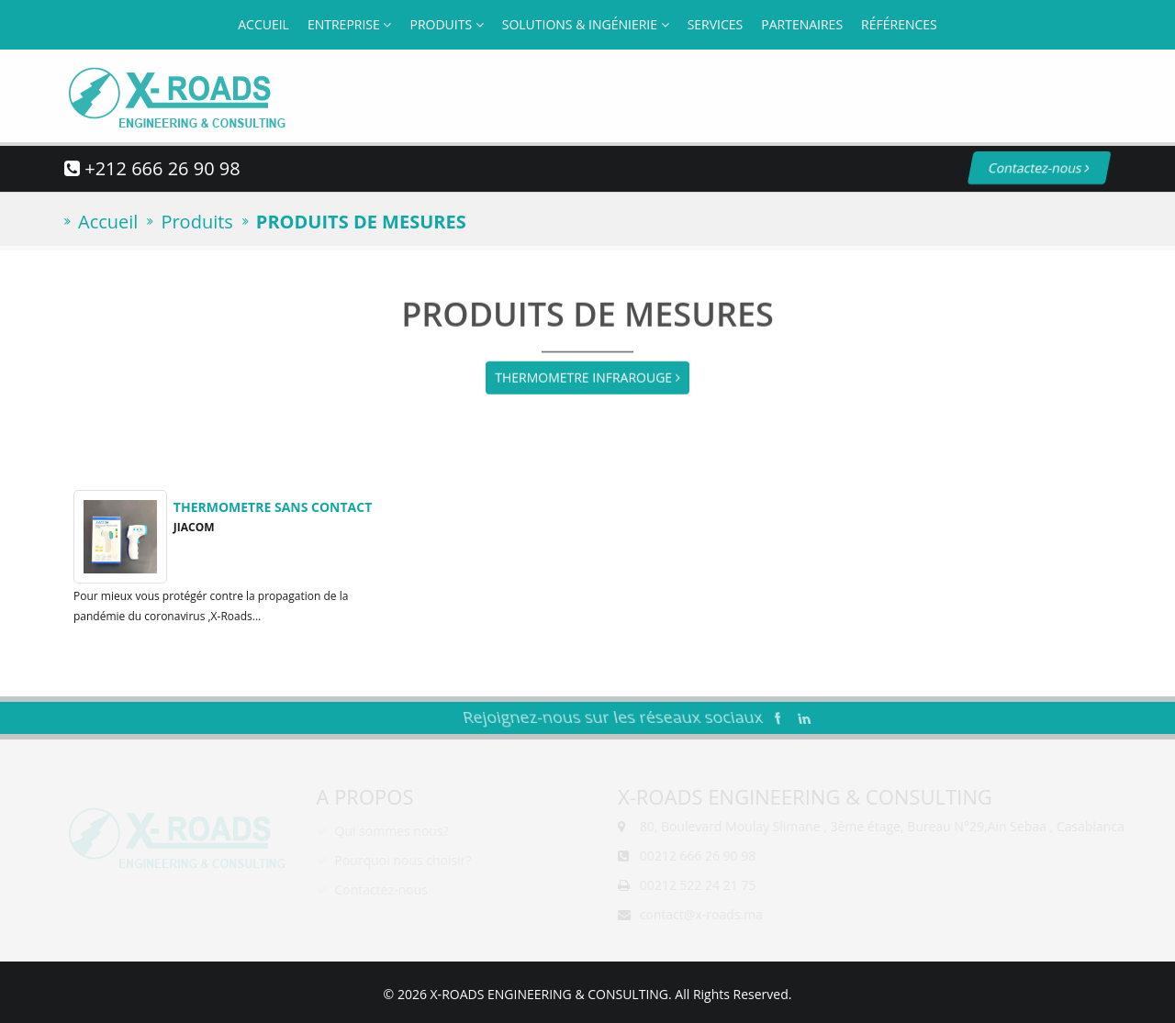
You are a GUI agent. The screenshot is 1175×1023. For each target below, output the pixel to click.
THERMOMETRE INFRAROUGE (587, 376)
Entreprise (350, 24)
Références (899, 24)
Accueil (263, 24)
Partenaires (802, 24)
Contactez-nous (1024, 167)
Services (716, 24)
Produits (446, 24)
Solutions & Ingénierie (585, 24)
